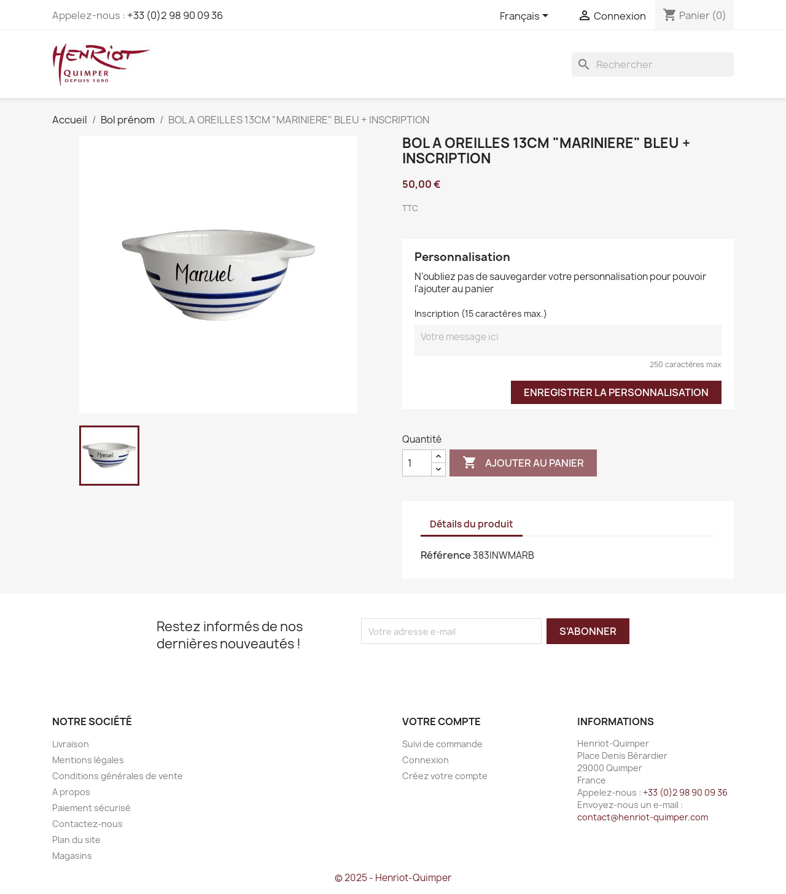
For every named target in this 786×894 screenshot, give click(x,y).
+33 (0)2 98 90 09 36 (175, 15)
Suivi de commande (442, 744)
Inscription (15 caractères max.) (480, 313)
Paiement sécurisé (91, 808)
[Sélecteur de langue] (526, 16)
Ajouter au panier (523, 463)
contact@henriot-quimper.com (642, 817)
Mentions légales (88, 760)
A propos (71, 792)
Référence (446, 555)
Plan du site (76, 839)
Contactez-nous (87, 824)
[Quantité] (417, 462)
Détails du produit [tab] (471, 524)
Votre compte (441, 721)
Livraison (70, 744)
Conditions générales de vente (117, 776)
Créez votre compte (445, 776)
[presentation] (463, 668)
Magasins (72, 855)
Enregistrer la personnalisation (616, 392)
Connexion (425, 760)
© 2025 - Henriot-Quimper (393, 877)
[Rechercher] (653, 64)
